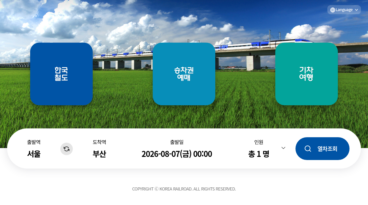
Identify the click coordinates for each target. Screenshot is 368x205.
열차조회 (327, 148)
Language (344, 9)
